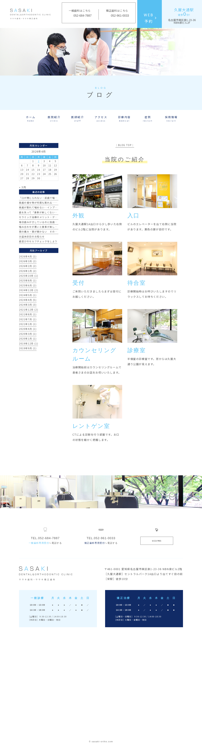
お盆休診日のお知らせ (32, 236)
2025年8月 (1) (28, 280)
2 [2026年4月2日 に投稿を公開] (39, 161)
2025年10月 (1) (28, 275)
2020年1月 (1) (28, 338)
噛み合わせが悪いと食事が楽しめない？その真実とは (49, 226)
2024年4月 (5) (28, 300)
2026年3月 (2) (28, 261)
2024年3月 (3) (28, 304)
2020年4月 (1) (28, 328)
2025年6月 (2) (28, 285)
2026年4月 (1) (28, 256)
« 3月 (22, 187)
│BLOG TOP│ (124, 145)
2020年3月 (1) (28, 333)
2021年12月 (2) (28, 309)
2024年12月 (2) (28, 290)
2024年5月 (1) (28, 295)
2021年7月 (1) (28, 319)
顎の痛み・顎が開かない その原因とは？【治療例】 (49, 231)
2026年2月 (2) (28, 266)
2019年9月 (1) (28, 348)
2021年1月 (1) (28, 324)
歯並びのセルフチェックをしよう (38, 241)
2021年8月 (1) (28, 314)
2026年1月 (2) (28, 271)
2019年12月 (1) (28, 343)
